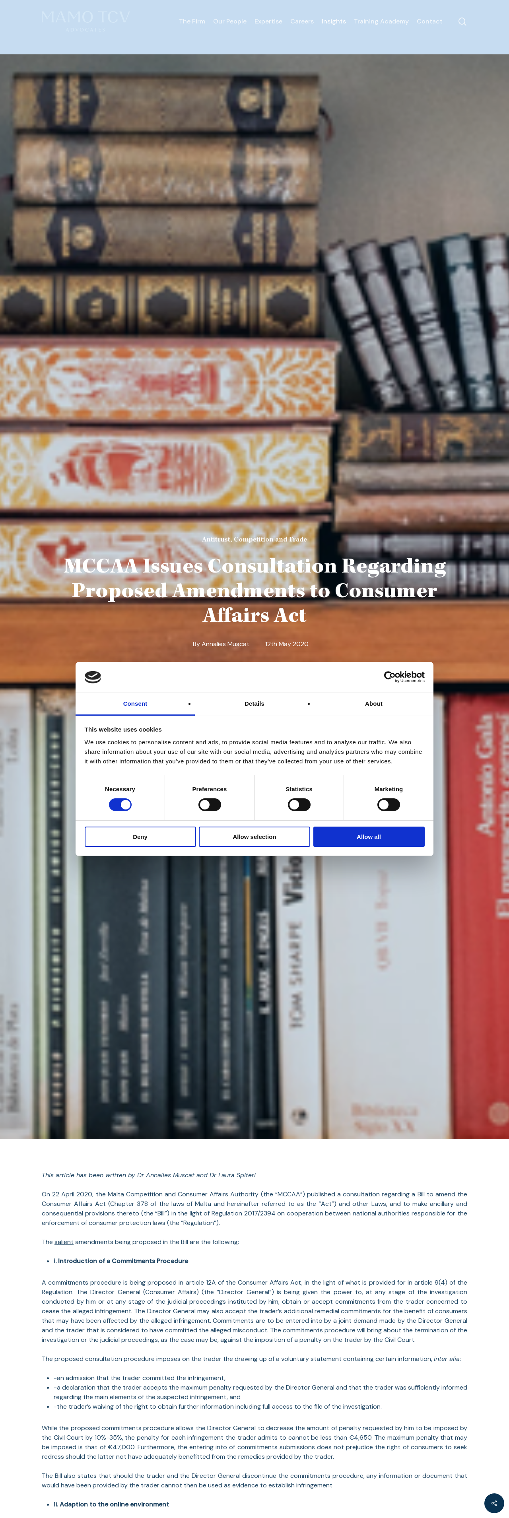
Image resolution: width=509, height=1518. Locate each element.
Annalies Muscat (225, 644)
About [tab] (374, 703)
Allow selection (254, 836)
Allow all (369, 836)
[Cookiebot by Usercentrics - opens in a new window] (390, 677)
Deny (140, 836)
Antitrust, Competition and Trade (254, 540)
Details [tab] (254, 703)
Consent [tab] (135, 703)
